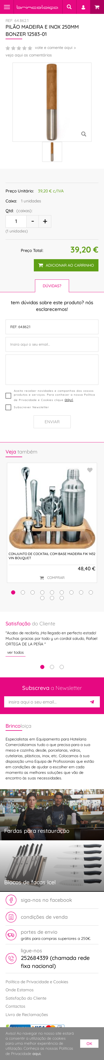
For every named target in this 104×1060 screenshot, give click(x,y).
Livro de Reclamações (27, 1014)
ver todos (15, 652)
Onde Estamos (20, 989)
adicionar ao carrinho (66, 265)
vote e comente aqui (53, 47)
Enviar (52, 421)
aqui (69, 399)
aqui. (36, 1053)
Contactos (15, 1006)
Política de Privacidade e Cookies (37, 981)
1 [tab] (42, 667)
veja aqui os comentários (29, 55)
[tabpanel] (52, 638)
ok (89, 1043)
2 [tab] (52, 667)
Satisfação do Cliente (26, 998)
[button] (13, 592)
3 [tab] (62, 667)
